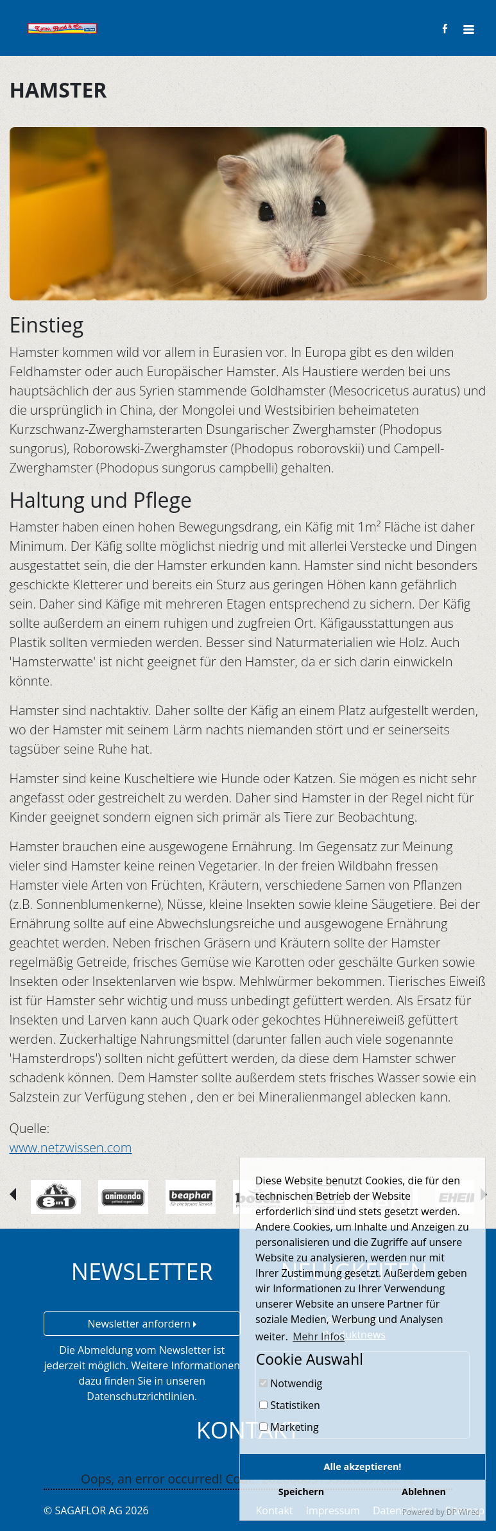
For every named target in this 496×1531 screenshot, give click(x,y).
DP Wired (463, 1512)
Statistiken (289, 1405)
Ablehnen (424, 1491)
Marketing (289, 1427)
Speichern (301, 1491)
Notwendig (290, 1383)
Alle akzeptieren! (363, 1466)
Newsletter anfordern (141, 1324)
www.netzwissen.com (71, 1147)
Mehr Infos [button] (319, 1336)
